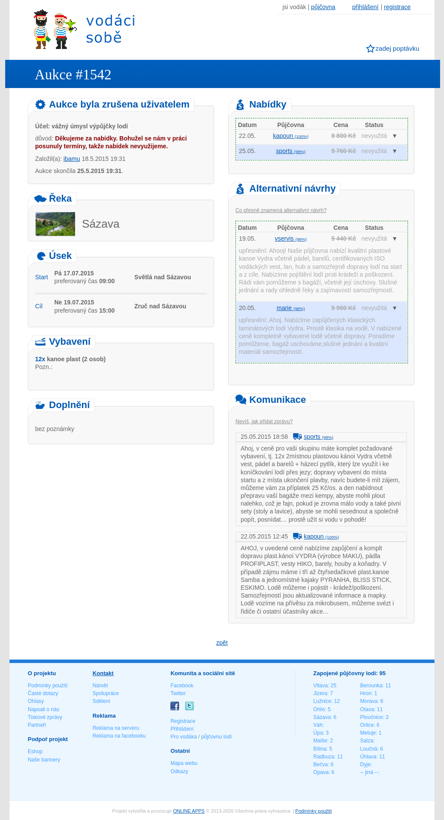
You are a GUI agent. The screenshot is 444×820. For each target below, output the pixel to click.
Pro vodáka (183, 737)
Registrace (182, 721)
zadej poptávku (397, 48)
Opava (321, 772)
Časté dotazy (43, 693)
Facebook (181, 686)
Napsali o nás (43, 709)
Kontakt (102, 673)
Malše (320, 741)
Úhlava (368, 757)
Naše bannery (44, 760)
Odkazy (179, 771)
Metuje (368, 733)
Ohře (319, 709)
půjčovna (323, 6)
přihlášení (365, 6)
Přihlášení (181, 729)
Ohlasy (36, 701)
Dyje (365, 764)
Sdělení (101, 701)
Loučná (368, 749)
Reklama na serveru (115, 728)
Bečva (320, 764)
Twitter (178, 693)
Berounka (371, 686)
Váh (318, 725)
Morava (369, 701)
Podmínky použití (48, 686)
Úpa (318, 733)
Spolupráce (105, 693)
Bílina (319, 749)
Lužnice (322, 701)
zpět (222, 642)
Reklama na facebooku (119, 736)
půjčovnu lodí (216, 737)
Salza (366, 741)
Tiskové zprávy (45, 717)
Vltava (320, 686)
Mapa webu (183, 763)
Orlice (367, 725)
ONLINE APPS (189, 810)
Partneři (37, 725)
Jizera (320, 693)
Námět (100, 686)
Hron (366, 693)
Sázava (322, 717)
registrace (397, 6)
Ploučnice (371, 717)
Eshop (35, 751)
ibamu (71, 158)
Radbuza (323, 757)
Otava (367, 709)
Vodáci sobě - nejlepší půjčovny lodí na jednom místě (84, 29)
